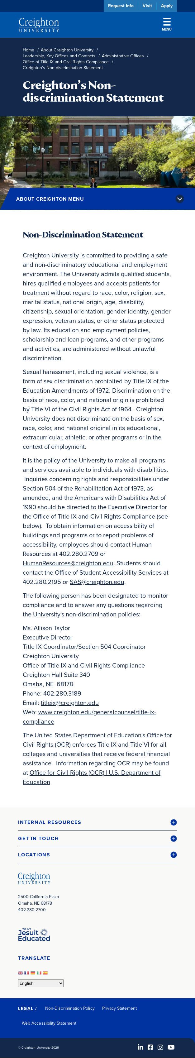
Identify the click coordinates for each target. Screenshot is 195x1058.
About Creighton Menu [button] (50, 199)
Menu (167, 25)
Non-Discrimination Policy (70, 1008)
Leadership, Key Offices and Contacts (59, 56)
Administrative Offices (123, 56)
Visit (147, 5)
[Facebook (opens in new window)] (150, 1047)
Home (28, 50)
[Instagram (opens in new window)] (160, 1047)
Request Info (121, 5)
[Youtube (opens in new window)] (171, 1047)
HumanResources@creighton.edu (68, 563)
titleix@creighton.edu (70, 702)
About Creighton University (67, 50)
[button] (97, 823)
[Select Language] (41, 983)
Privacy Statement (119, 1008)
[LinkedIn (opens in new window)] (140, 1047)
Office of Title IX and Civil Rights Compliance (66, 62)
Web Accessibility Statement (49, 1023)
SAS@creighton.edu (97, 581)
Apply (167, 5)
